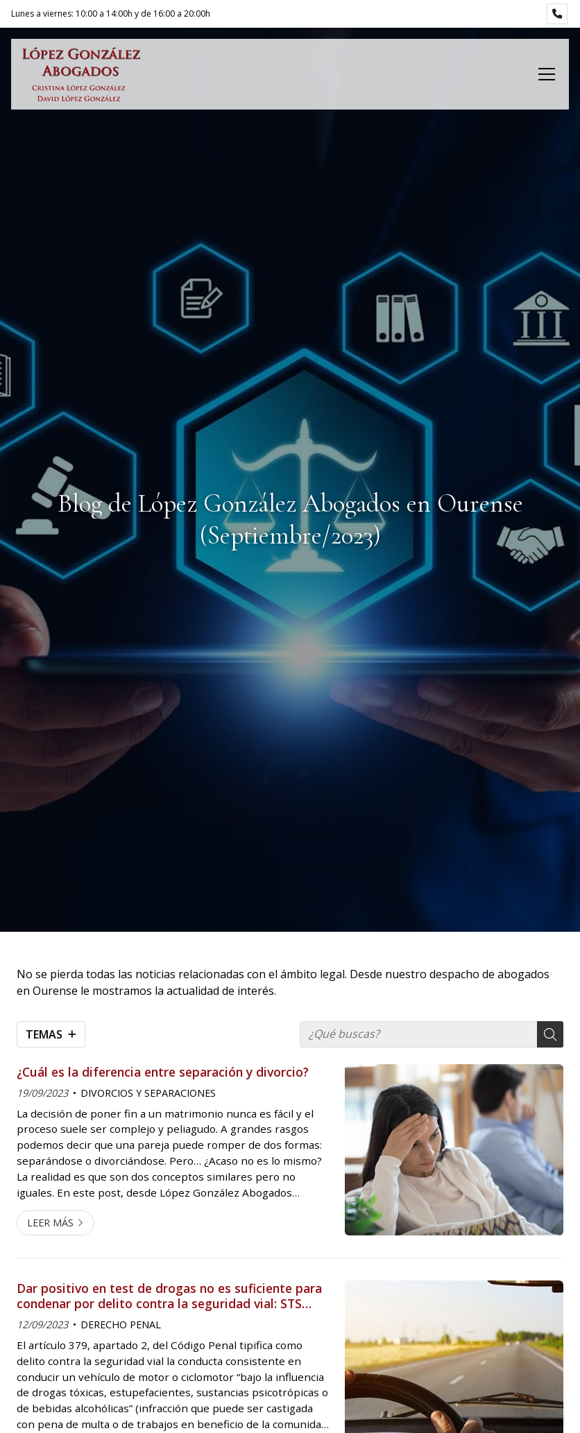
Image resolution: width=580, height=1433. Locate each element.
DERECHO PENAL (120, 1324)
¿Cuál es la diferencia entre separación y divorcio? (163, 1071)
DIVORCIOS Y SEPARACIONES (148, 1093)
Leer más (50, 1222)
